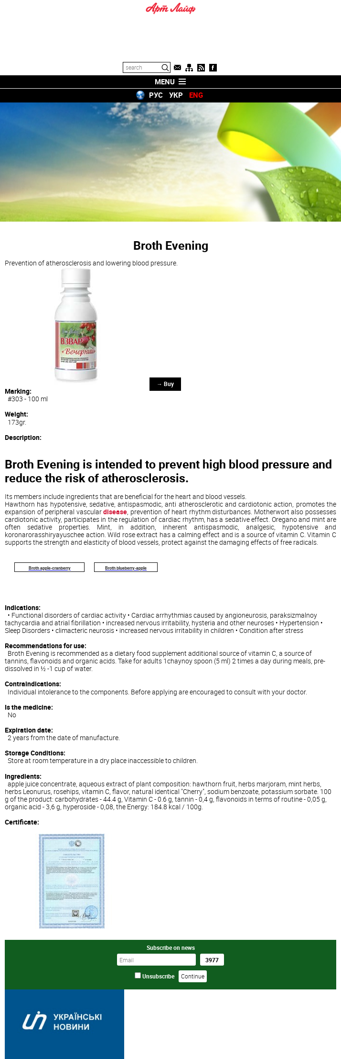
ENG (196, 95)
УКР (176, 95)
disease (115, 511)
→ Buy (165, 383)
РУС (156, 95)
